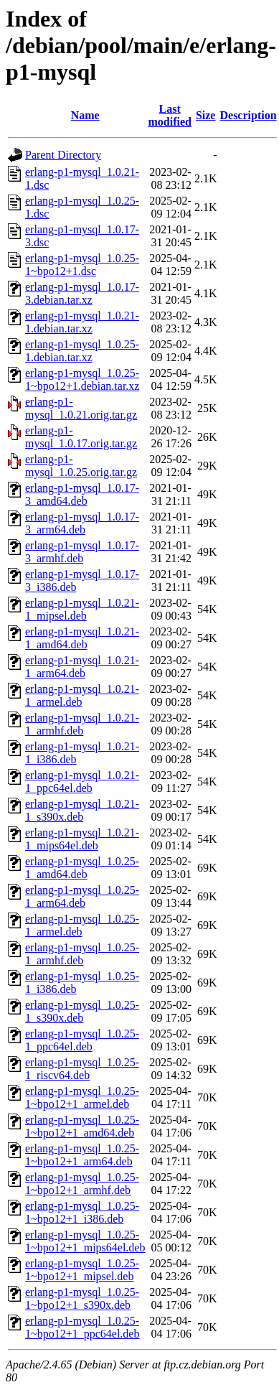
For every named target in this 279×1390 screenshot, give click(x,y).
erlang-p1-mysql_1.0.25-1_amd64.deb (82, 867)
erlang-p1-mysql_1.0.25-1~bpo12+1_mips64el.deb (85, 1241)
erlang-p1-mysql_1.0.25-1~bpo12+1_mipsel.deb (82, 1269)
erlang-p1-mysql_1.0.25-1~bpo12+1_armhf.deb (82, 1183)
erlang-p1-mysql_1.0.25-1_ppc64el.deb (82, 1040)
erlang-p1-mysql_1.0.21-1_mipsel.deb (82, 609)
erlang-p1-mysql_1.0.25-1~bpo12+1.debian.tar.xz (82, 379)
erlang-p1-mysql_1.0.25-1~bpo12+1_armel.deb (82, 1097)
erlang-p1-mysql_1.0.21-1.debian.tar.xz (82, 322)
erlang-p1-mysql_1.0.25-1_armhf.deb (82, 953)
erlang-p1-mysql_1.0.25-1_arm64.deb (82, 896)
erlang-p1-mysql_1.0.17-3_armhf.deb (82, 551)
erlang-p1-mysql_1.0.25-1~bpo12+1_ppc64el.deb (82, 1327)
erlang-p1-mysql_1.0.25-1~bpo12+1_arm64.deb (82, 1154)
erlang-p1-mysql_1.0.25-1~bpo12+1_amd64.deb (82, 1126)
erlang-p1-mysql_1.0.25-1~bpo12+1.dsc (82, 264)
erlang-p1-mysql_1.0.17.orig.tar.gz (81, 436)
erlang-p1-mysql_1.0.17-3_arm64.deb (82, 523)
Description (247, 115)
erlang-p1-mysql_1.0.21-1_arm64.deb (82, 666)
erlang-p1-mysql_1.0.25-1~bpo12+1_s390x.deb (82, 1298)
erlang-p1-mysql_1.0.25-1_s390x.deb (82, 1011)
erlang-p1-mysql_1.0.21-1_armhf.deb (82, 724)
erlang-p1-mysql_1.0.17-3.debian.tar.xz (82, 293)
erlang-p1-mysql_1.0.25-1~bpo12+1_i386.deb (82, 1212)
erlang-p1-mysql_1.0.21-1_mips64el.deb (82, 839)
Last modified (169, 115)
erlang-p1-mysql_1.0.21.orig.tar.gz (81, 408)
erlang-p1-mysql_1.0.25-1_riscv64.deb (82, 1068)
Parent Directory (63, 155)
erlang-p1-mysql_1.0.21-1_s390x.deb (82, 810)
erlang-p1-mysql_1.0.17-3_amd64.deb (82, 494)
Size (206, 115)
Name (85, 115)
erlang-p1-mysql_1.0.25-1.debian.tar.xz (82, 350)
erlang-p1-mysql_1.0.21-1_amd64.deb (82, 637)
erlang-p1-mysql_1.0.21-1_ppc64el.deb (82, 781)
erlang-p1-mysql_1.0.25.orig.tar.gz (81, 465)
